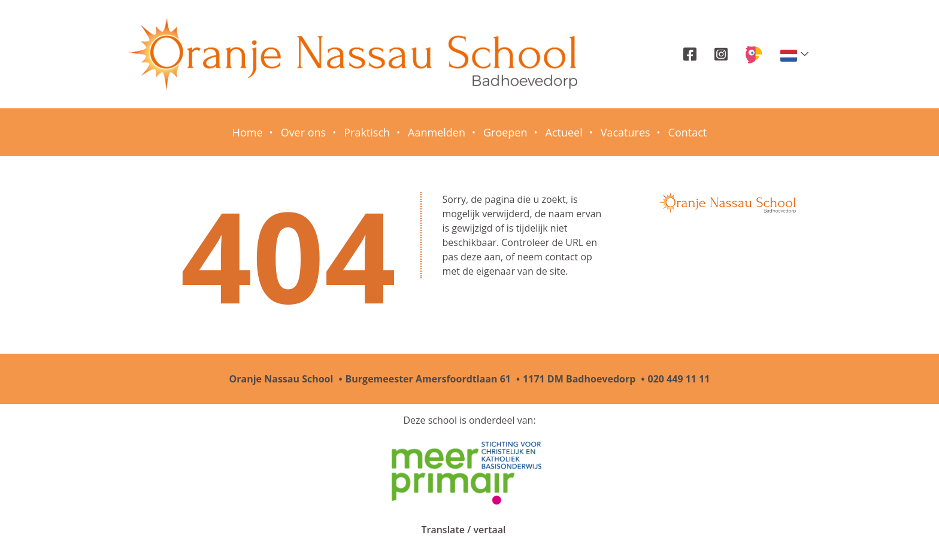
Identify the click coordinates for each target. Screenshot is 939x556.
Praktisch (367, 132)
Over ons (303, 132)
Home (247, 132)
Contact (687, 132)
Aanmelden (436, 132)
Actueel (564, 132)
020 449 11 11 (679, 378)
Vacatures (625, 132)
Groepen (505, 132)
